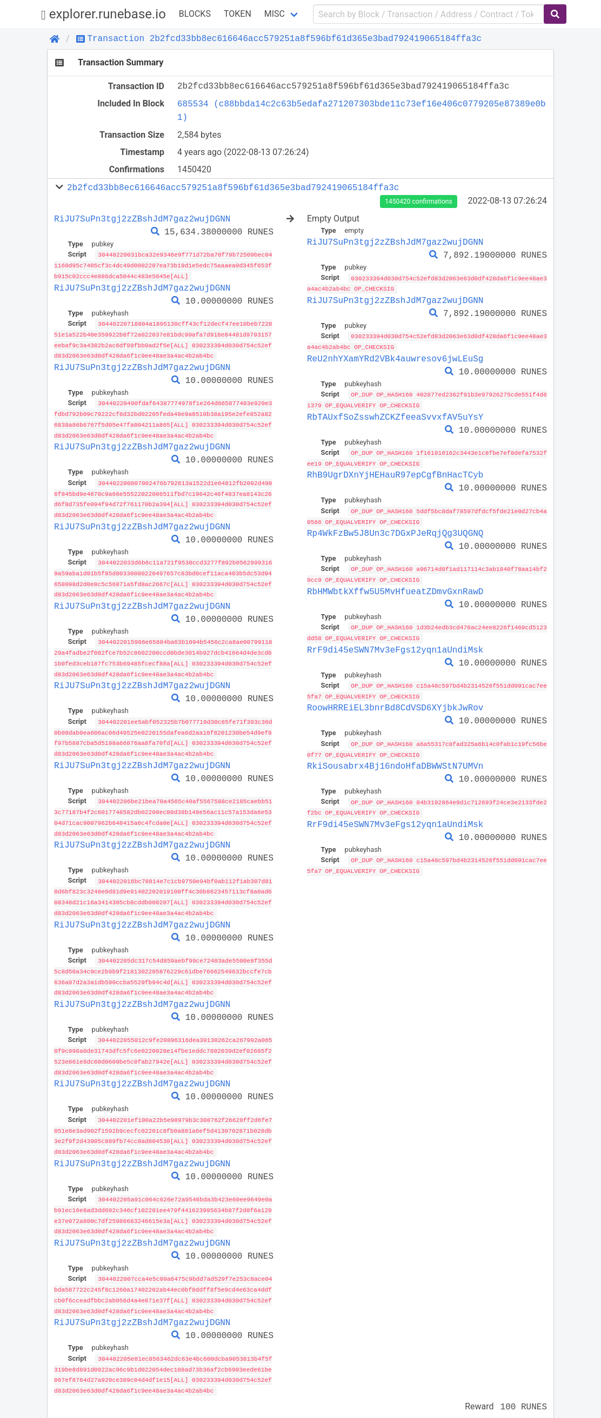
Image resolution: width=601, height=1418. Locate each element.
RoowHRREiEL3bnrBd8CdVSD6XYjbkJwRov (395, 703)
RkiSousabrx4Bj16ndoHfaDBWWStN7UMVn (395, 760)
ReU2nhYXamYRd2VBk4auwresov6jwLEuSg (395, 357)
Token (237, 14)
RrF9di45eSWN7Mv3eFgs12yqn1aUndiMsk (395, 645)
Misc (274, 14)
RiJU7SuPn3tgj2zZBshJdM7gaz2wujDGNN (142, 219)
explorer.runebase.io (103, 14)
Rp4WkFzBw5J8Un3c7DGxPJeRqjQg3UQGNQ (395, 530)
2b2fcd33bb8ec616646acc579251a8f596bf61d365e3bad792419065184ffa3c (233, 187)
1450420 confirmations (418, 201)
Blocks (195, 14)
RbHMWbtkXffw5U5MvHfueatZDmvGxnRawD (395, 588)
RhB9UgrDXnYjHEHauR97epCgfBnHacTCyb (395, 472)
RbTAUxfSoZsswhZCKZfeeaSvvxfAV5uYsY (395, 415)
